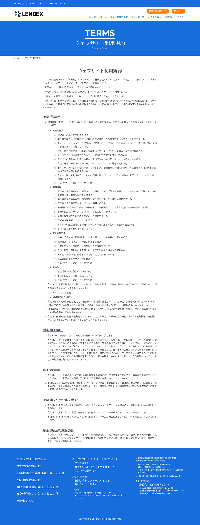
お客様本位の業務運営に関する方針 (40, 473)
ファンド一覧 (137, 17)
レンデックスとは (98, 17)
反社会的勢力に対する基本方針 (37, 494)
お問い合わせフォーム (87, 480)
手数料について (27, 501)
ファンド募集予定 (119, 17)
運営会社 (169, 17)
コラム (180, 17)
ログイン (178, 11)
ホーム (16, 58)
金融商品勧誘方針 (29, 466)
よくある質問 (154, 17)
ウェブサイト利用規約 (32, 459)
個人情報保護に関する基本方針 (37, 487)
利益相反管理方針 (29, 480)
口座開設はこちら (158, 11)
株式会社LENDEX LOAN (154, 484)
